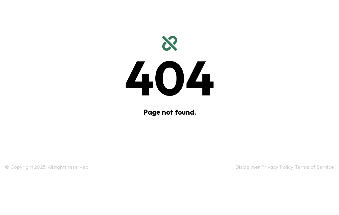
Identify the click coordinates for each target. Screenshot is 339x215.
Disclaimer (248, 167)
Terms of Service (314, 167)
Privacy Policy (278, 167)
